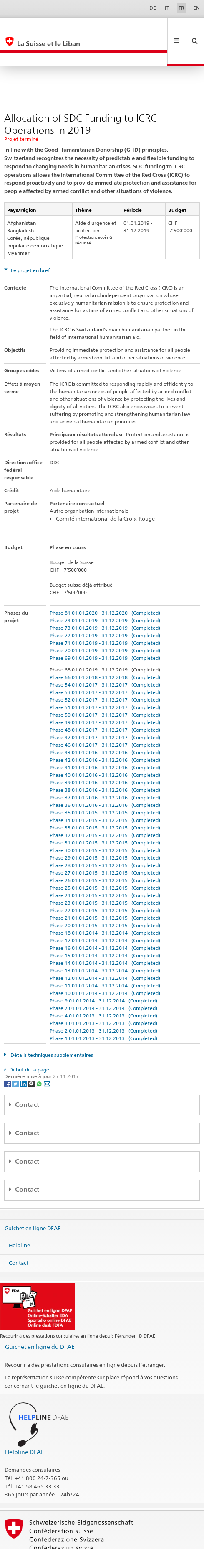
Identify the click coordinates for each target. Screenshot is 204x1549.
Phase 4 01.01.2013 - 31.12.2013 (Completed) (103, 987)
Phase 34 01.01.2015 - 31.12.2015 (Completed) (105, 792)
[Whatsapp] (40, 1055)
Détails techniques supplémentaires (51, 1027)
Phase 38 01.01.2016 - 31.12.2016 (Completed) (105, 762)
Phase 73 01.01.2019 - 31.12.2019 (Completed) (105, 600)
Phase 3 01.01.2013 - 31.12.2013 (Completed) (103, 995)
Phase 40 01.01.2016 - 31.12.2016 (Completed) (105, 747)
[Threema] (32, 1055)
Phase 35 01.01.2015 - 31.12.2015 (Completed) (105, 784)
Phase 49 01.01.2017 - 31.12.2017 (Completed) (105, 694)
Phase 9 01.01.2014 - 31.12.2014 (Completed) (103, 972)
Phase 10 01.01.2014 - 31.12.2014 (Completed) (105, 965)
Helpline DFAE (24, 1423)
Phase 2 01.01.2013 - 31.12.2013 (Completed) (103, 1002)
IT (167, 8)
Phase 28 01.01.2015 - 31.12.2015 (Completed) (105, 837)
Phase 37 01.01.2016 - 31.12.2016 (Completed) (105, 769)
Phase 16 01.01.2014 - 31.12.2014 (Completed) (105, 920)
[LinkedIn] (24, 1055)
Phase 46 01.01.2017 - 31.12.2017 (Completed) (105, 717)
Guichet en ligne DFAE (32, 1199)
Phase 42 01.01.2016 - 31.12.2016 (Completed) (105, 732)
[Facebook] (8, 1055)
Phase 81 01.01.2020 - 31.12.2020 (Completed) (105, 585)
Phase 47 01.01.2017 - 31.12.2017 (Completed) (105, 709)
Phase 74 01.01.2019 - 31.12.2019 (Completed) (105, 592)
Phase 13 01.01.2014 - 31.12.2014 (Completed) (105, 942)
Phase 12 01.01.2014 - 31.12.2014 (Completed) (105, 950)
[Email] (47, 1055)
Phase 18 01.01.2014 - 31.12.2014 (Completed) (105, 905)
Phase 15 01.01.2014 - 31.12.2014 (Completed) (105, 927)
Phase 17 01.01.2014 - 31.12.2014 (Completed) (105, 912)
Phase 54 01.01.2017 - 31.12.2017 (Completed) (105, 656)
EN (196, 8)
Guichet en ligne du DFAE (40, 1318)
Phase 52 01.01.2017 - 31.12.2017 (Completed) (105, 671)
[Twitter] (16, 1055)
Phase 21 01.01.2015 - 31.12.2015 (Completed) (105, 890)
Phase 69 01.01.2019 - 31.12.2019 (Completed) (105, 630)
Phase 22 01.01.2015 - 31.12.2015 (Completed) (105, 882)
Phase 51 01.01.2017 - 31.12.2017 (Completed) (105, 679)
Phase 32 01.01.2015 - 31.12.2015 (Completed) (105, 807)
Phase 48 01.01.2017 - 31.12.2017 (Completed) (105, 702)
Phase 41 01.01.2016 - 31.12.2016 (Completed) (105, 739)
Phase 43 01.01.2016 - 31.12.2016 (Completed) (105, 724)
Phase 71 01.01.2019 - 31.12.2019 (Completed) (105, 615)
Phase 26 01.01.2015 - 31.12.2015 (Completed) (105, 852)
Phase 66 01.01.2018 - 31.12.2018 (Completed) (105, 649)
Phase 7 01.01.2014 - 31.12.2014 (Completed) (103, 980)
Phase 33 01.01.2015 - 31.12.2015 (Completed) (105, 799)
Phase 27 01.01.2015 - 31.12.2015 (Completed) (105, 844)
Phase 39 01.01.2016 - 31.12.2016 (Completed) (105, 754)
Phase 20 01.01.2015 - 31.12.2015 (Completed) (105, 897)
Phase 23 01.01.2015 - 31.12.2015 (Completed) (105, 875)
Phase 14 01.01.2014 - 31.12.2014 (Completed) (105, 935)
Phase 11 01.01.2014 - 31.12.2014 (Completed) (105, 957)
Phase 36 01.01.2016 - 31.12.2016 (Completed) (105, 777)
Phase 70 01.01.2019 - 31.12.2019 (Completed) (105, 622)
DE (152, 8)
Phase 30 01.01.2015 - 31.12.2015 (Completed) (105, 822)
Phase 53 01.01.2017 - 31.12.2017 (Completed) (105, 664)
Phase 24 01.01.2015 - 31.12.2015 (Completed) (105, 867)
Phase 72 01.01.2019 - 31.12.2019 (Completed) (105, 607)
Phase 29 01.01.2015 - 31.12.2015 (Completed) (105, 829)
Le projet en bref (30, 242)
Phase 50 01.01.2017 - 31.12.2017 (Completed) (105, 686)
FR (181, 8)
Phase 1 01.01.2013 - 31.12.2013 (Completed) (103, 1010)
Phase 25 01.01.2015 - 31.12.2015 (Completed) (105, 859)
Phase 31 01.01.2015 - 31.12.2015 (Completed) (105, 814)
